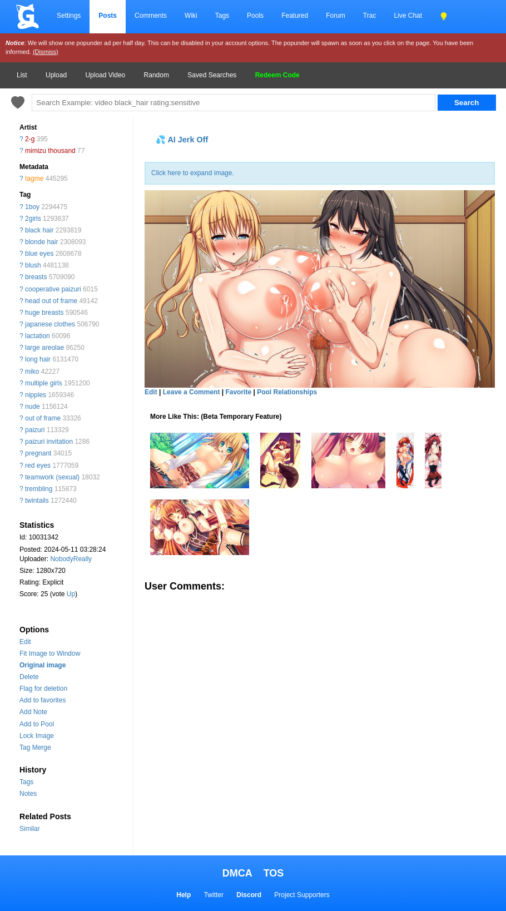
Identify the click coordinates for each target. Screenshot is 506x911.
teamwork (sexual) (52, 477)
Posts (107, 15)
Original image (42, 665)
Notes (28, 794)
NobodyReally (71, 559)
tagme (34, 178)
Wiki (191, 15)
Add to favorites (42, 700)
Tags (222, 15)
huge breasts (44, 312)
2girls (33, 218)
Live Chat (408, 15)
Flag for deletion (43, 688)
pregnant (38, 453)
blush (33, 265)
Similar (29, 829)
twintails (37, 500)
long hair (38, 359)
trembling (38, 489)
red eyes (38, 465)
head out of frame (51, 301)
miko (32, 371)
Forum (335, 15)
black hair (39, 230)
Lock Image (36, 736)
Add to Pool (36, 724)
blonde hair (41, 242)
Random (156, 75)
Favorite (238, 392)
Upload (56, 75)
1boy (32, 207)
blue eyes (39, 254)
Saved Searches (211, 75)
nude (32, 406)
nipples (35, 395)
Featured (294, 15)
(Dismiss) (45, 51)
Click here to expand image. (192, 173)
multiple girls (43, 383)
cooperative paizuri (53, 289)
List (22, 75)
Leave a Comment (191, 392)
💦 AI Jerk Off (182, 139)
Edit (25, 642)
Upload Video (105, 75)
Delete (29, 677)
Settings (69, 15)
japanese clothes (50, 324)
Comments (151, 15)
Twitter (214, 895)
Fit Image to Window (49, 653)
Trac (369, 15)
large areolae (44, 347)
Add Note (33, 712)
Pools (255, 15)
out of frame (43, 418)
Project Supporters (301, 895)
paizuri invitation (49, 441)
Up (71, 594)
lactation (37, 336)
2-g (29, 139)
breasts (36, 277)
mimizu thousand (50, 151)
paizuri (34, 430)
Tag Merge (35, 747)
